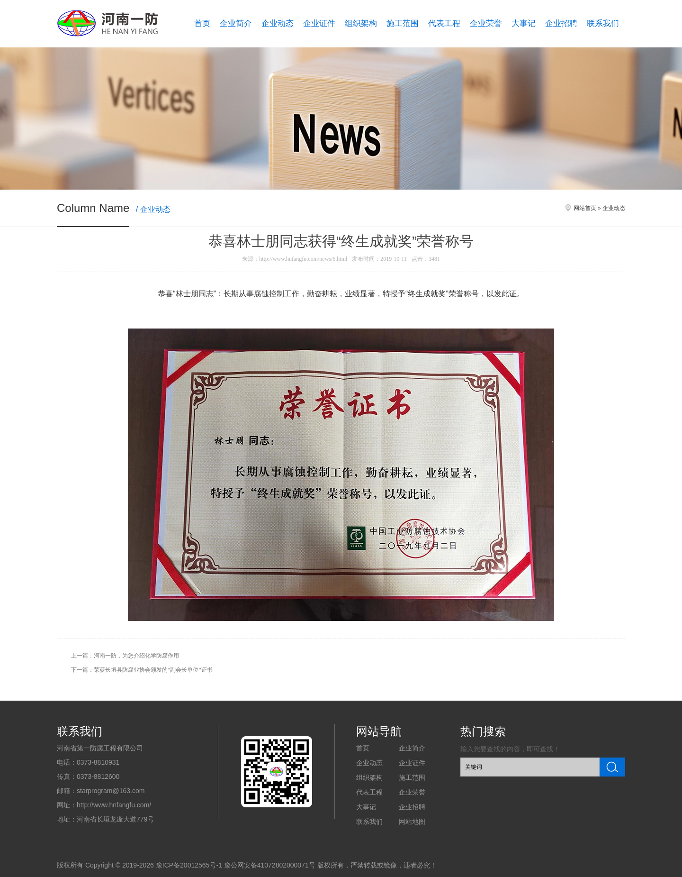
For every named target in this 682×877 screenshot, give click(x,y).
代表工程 (444, 23)
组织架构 (361, 23)
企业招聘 (561, 23)
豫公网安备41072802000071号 (269, 865)
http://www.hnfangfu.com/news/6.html (303, 259)
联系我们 (603, 23)
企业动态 (277, 23)
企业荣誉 (486, 23)
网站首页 (585, 208)
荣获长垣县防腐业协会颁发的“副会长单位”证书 (153, 670)
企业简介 (236, 23)
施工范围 (402, 23)
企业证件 (319, 23)
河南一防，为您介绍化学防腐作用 (136, 655)
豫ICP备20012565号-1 (189, 865)
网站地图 (412, 821)
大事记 (524, 23)
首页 (202, 23)
